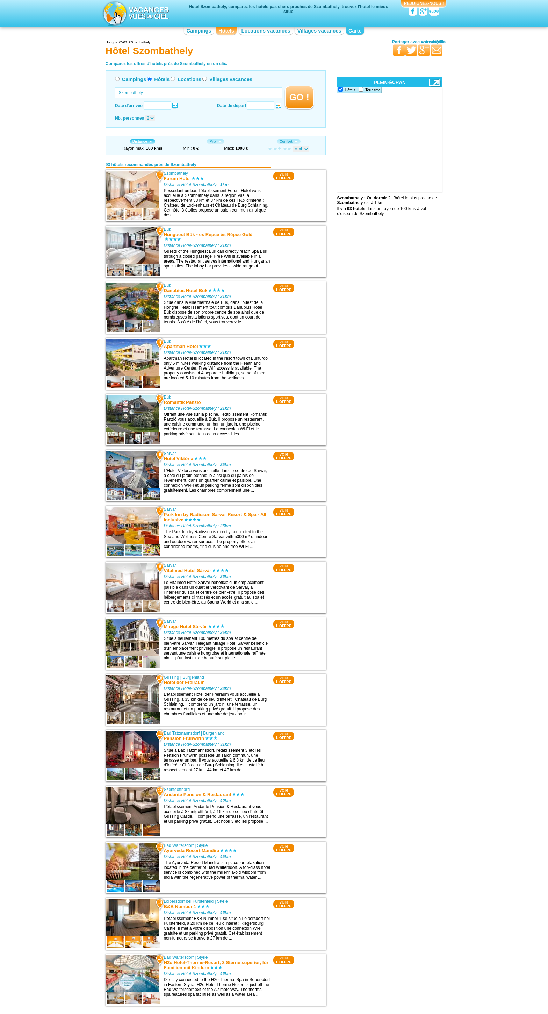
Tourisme (373, 90)
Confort (289, 141)
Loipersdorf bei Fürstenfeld (189, 901)
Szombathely (176, 173)
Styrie (202, 845)
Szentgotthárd (177, 789)
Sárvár (170, 453)
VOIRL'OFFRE (283, 176)
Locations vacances (265, 31)
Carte (355, 31)
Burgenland (193, 677)
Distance (142, 141)
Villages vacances (319, 31)
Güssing (171, 677)
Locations (189, 79)
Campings (198, 31)
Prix (215, 141)
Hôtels (226, 31)
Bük (167, 229)
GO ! (299, 97)
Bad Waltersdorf (179, 845)
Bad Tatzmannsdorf (182, 733)
